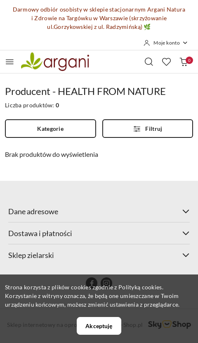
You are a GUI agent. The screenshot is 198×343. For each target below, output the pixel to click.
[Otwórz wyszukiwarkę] (148, 61)
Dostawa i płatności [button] (99, 233)
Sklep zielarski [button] (99, 255)
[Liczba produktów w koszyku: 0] (183, 61)
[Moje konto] (166, 43)
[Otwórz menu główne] (9, 61)
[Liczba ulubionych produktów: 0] (166, 61)
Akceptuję (98, 325)
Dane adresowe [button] (99, 211)
